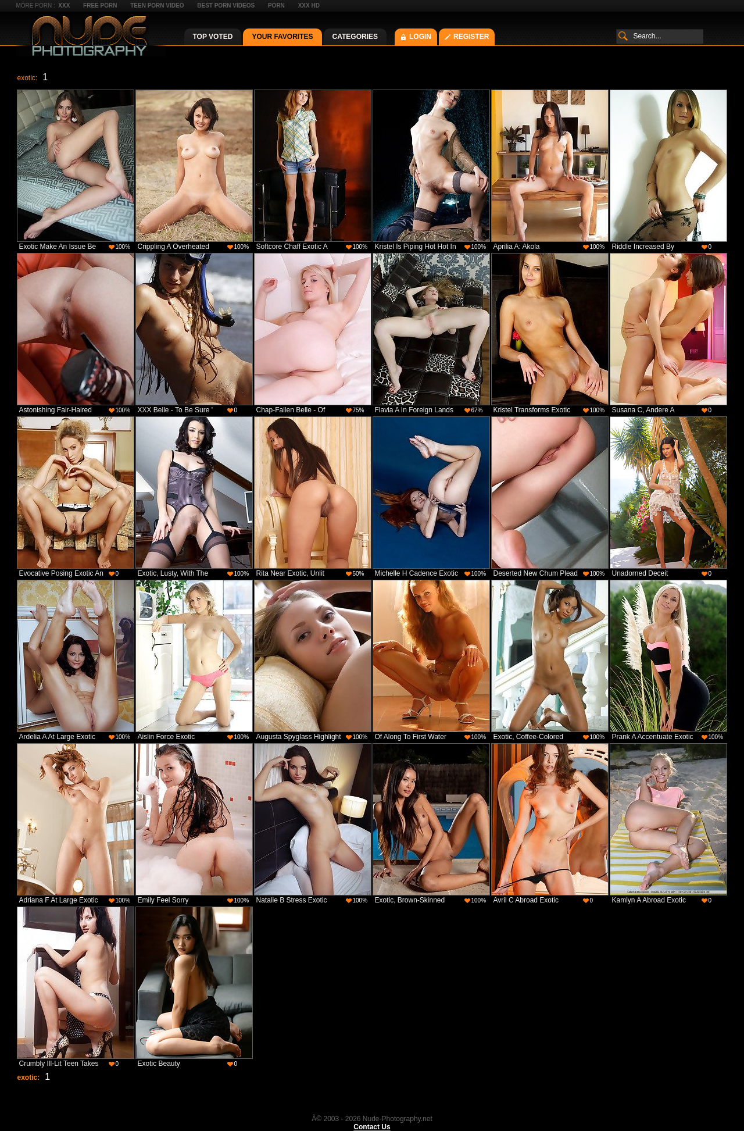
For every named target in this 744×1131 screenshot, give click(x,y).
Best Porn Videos (226, 5)
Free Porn (100, 5)
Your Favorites (282, 37)
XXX (64, 5)
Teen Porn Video (157, 5)
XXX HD (309, 5)
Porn (276, 5)
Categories (355, 37)
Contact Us (371, 1127)
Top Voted (213, 37)
